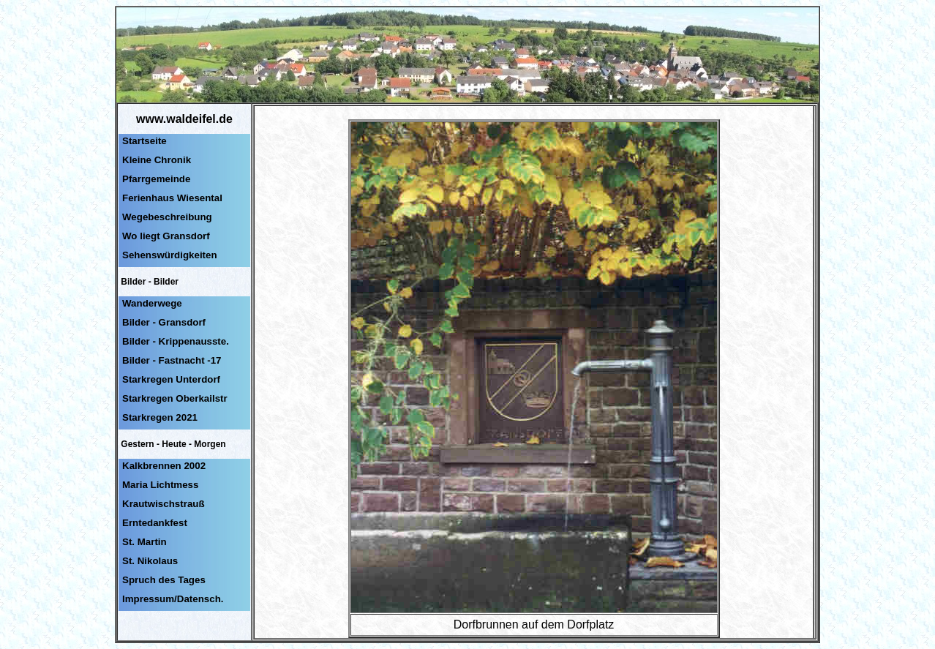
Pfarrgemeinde (156, 178)
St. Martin (144, 541)
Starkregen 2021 (160, 417)
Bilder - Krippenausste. (175, 341)
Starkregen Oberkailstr (175, 398)
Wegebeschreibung (167, 216)
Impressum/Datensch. (173, 598)
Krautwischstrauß (163, 503)
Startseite (144, 140)
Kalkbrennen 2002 (164, 465)
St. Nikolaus (150, 560)
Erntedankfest (154, 522)
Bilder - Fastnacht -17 (172, 360)
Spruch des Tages (164, 579)
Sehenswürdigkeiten (169, 255)
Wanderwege (152, 303)
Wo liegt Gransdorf (166, 235)
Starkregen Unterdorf (171, 379)
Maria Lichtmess (160, 484)
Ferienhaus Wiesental (172, 197)
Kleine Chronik (156, 159)
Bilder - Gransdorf (164, 322)
